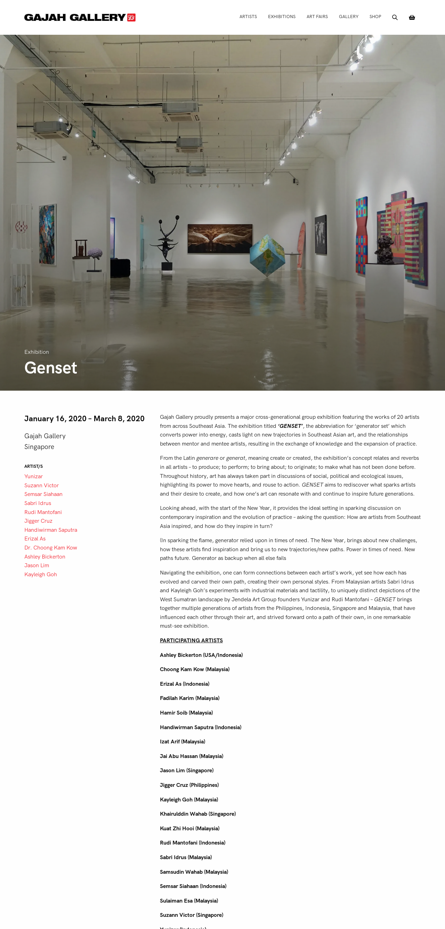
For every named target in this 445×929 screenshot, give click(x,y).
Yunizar (33, 476)
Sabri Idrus (37, 503)
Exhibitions (282, 16)
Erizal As (35, 539)
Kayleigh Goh (40, 574)
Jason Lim (36, 565)
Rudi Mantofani (43, 512)
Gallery (348, 16)
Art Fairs (317, 16)
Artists (248, 16)
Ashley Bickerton (44, 557)
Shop (375, 16)
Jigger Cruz (38, 521)
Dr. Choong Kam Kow (50, 548)
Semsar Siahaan (43, 494)
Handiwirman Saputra (50, 530)
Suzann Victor (41, 485)
